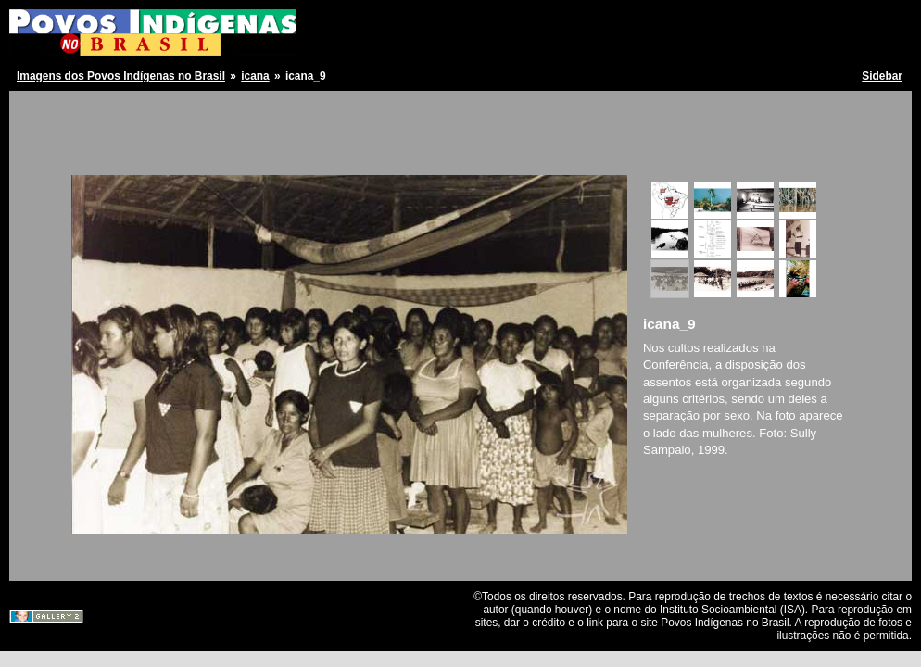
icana (255, 75)
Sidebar (882, 75)
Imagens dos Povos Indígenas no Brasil (121, 75)
